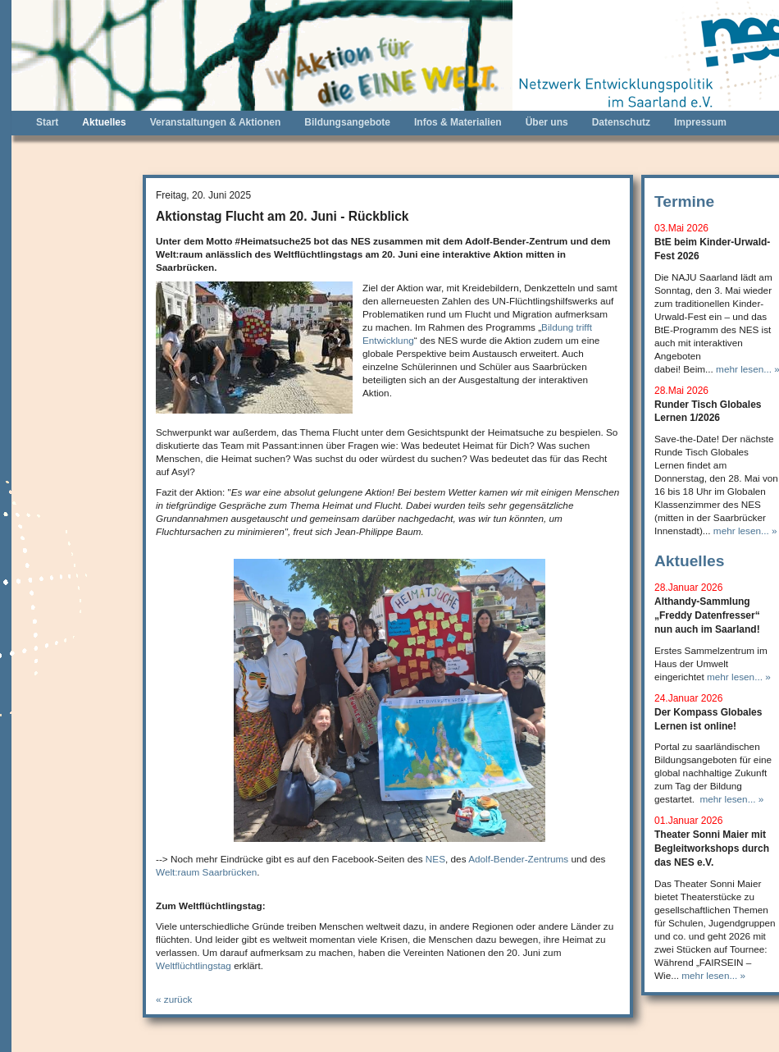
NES (435, 858)
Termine (684, 201)
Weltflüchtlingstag (193, 965)
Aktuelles (103, 122)
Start (47, 122)
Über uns (547, 122)
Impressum (700, 122)
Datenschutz (621, 122)
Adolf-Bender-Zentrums (518, 858)
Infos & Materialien (458, 122)
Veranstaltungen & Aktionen (215, 122)
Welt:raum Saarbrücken (206, 872)
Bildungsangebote (347, 122)
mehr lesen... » (745, 530)
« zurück (174, 999)
